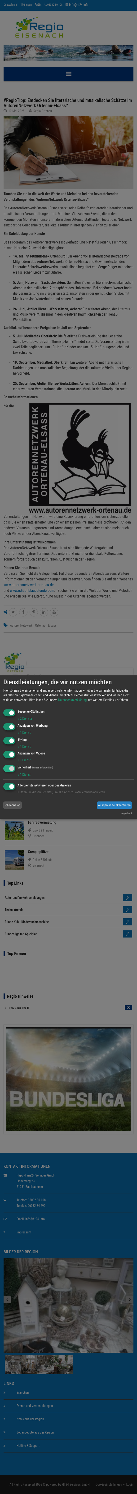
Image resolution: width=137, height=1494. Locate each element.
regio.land (126, 813)
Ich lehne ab (13, 805)
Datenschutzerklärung (72, 700)
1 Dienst (24, 732)
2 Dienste (25, 718)
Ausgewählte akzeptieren (114, 805)
